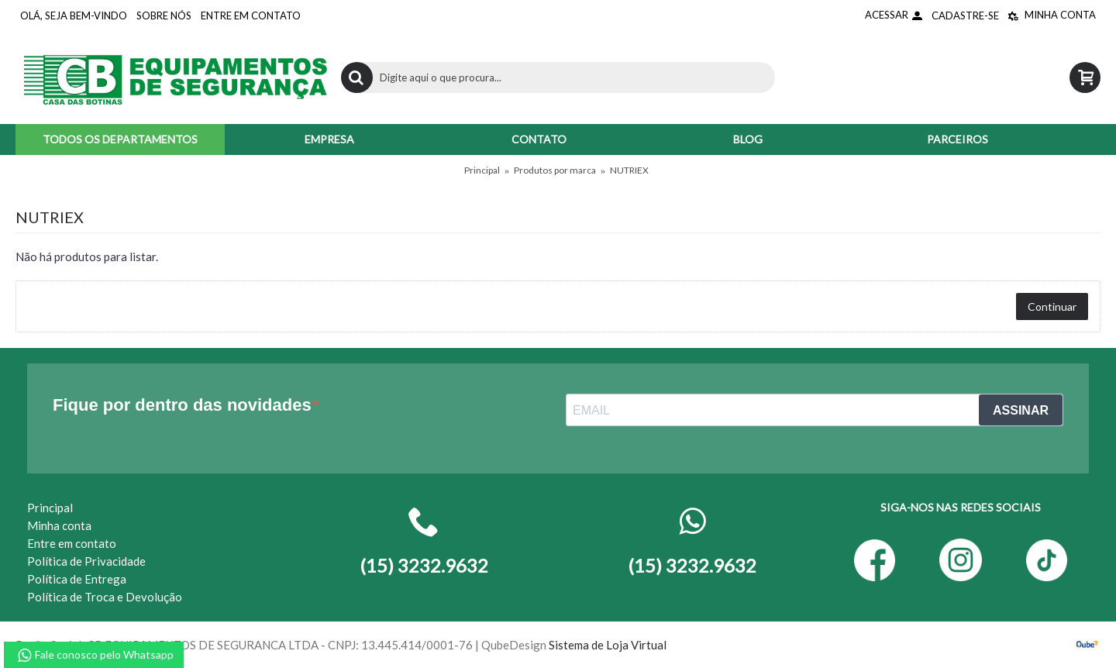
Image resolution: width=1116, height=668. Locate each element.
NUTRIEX (629, 170)
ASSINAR (1021, 410)
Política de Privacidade (86, 561)
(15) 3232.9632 (692, 565)
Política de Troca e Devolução (104, 597)
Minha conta (59, 525)
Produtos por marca (555, 170)
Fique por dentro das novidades (182, 405)
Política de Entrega (76, 579)
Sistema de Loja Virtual (607, 645)
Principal (482, 170)
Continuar (1052, 306)
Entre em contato (71, 543)
